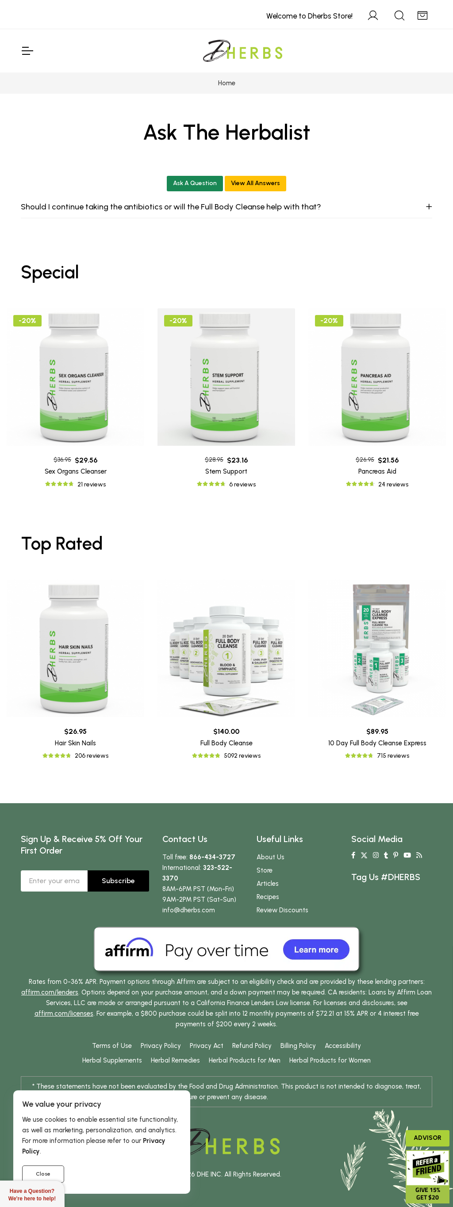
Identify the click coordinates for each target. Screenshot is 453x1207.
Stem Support (226, 471)
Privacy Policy (161, 1046)
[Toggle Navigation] (27, 51)
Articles (268, 884)
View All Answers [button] (255, 183)
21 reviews (91, 484)
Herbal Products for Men (244, 1060)
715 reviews (393, 755)
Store (265, 870)
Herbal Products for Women (330, 1060)
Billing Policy (298, 1046)
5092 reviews (242, 755)
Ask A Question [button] (195, 183)
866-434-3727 (212, 857)
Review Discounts (282, 910)
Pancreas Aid (377, 471)
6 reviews (242, 484)
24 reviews (393, 484)
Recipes (268, 897)
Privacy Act (206, 1046)
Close (43, 1174)
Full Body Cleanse (226, 743)
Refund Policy (252, 1046)
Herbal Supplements (112, 1060)
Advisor (427, 1138)
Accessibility (343, 1046)
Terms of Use (112, 1046)
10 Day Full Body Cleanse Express (377, 743)
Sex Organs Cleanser (76, 471)
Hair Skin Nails (75, 743)
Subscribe (118, 881)
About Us (270, 857)
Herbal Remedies (175, 1060)
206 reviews (91, 755)
